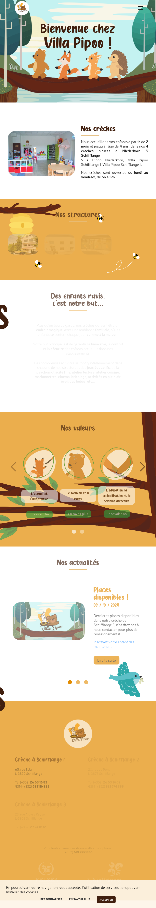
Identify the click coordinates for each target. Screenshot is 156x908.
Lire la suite (109, 660)
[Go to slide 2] (78, 682)
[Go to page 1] (74, 532)
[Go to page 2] (82, 532)
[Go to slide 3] (86, 682)
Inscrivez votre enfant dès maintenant (116, 644)
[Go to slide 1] (70, 682)
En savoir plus (39, 514)
